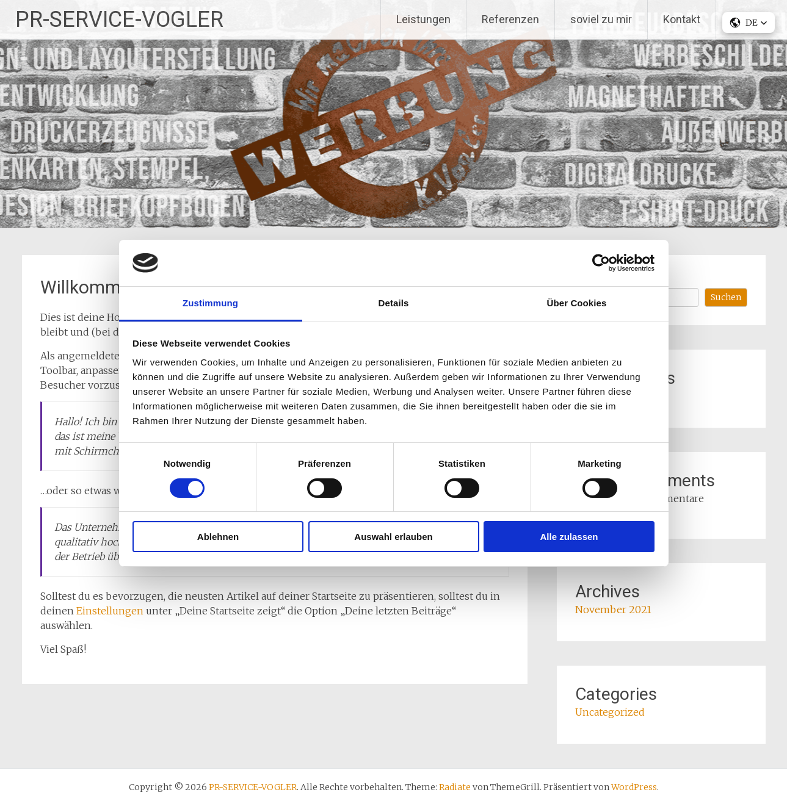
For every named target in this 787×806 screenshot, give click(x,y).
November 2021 (613, 609)
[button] (748, 22)
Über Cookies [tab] (577, 303)
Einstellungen (109, 611)
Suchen (726, 297)
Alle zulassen (569, 536)
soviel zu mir (601, 19)
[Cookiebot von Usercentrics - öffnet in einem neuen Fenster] (601, 263)
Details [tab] (394, 303)
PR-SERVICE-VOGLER (119, 19)
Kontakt (681, 19)
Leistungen (423, 19)
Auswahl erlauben (393, 536)
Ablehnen (218, 536)
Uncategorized (610, 712)
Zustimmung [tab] (210, 303)
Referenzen (510, 19)
